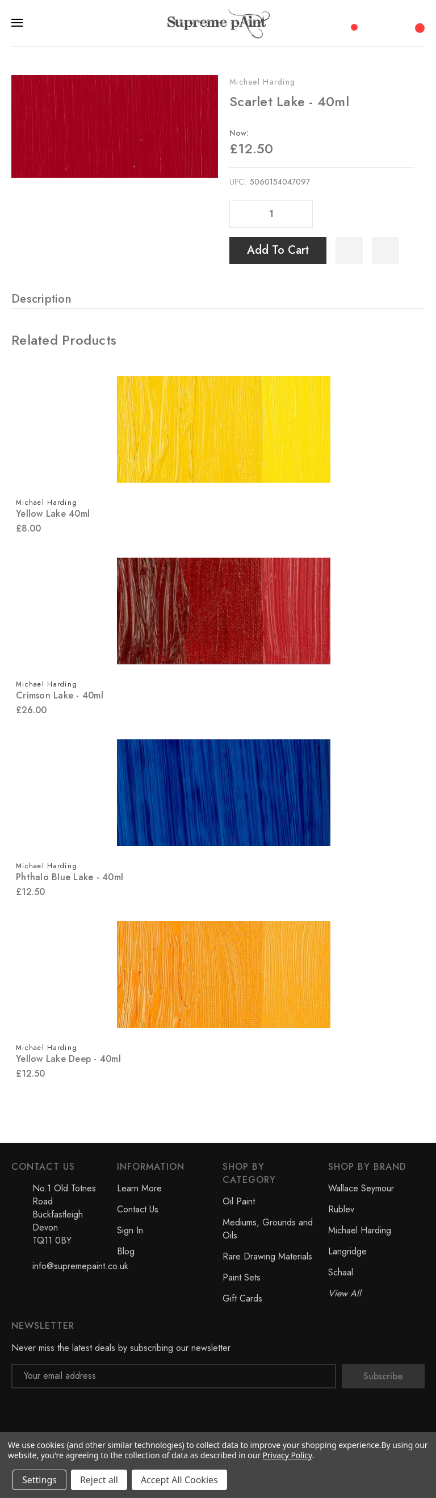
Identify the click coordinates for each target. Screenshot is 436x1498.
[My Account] (396, 22)
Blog (126, 1251)
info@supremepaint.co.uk (80, 1266)
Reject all (99, 1480)
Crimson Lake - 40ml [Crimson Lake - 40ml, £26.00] (59, 695)
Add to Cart (278, 250)
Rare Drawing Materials (267, 1256)
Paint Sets (242, 1277)
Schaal (340, 1272)
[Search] (373, 22)
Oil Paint (239, 1201)
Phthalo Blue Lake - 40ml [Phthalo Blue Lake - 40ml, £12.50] (69, 877)
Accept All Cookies (179, 1480)
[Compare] (350, 22)
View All (344, 1293)
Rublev (341, 1209)
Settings (39, 1480)
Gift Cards (242, 1298)
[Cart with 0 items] (418, 22)
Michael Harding (262, 81)
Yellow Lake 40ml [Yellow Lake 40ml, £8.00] (53, 513)
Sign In (130, 1230)
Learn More (139, 1188)
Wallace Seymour (361, 1188)
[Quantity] (271, 214)
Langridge (347, 1251)
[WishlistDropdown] (385, 250)
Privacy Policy (287, 1455)
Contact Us (137, 1209)
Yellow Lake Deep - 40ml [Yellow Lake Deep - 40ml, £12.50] (68, 1058)
